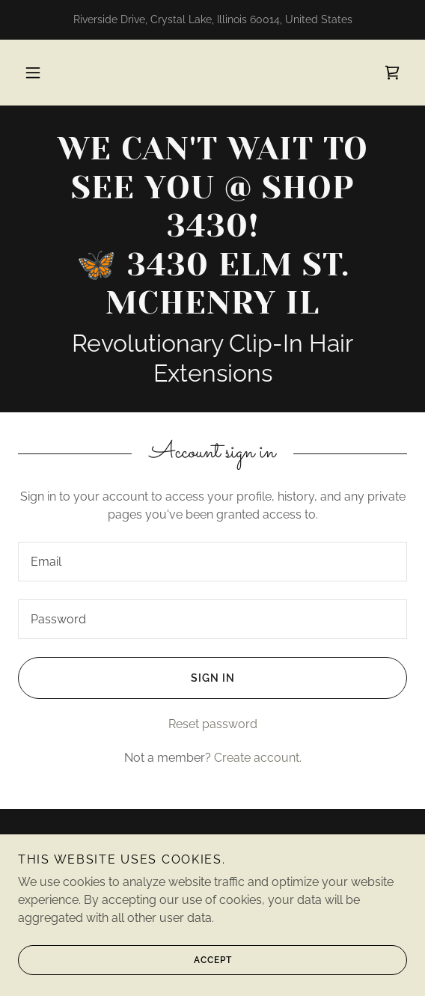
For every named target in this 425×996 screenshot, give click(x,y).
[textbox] (212, 561)
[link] (392, 73)
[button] (33, 73)
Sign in (126, 678)
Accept (124, 981)
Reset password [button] (212, 724)
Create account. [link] (258, 758)
